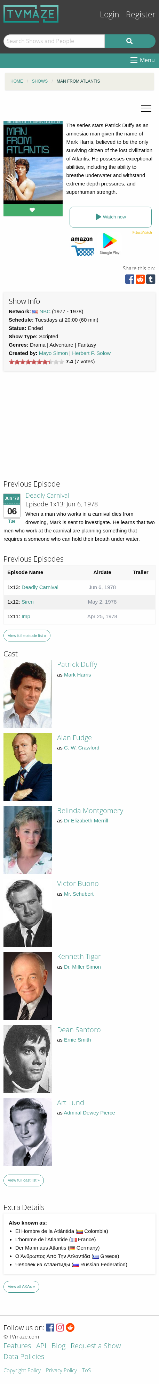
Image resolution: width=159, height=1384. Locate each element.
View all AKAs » (21, 1286)
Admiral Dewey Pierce (89, 1113)
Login (109, 14)
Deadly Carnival (47, 495)
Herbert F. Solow (91, 353)
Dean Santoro (79, 1029)
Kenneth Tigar (79, 956)
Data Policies (23, 1357)
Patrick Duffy (77, 664)
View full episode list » (27, 635)
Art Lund (70, 1102)
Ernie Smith (77, 1040)
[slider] (36, 362)
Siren (28, 602)
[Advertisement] (55, 431)
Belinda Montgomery (90, 810)
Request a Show (96, 1346)
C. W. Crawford (82, 748)
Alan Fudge (74, 737)
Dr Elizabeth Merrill (86, 820)
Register (141, 14)
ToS (86, 1371)
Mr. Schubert (79, 894)
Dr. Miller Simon (82, 967)
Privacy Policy (61, 1371)
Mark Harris (77, 675)
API (41, 1346)
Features (17, 1346)
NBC (45, 311)
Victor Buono (78, 883)
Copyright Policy (22, 1371)
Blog (58, 1346)
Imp (26, 616)
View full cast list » (24, 1180)
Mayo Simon (53, 353)
